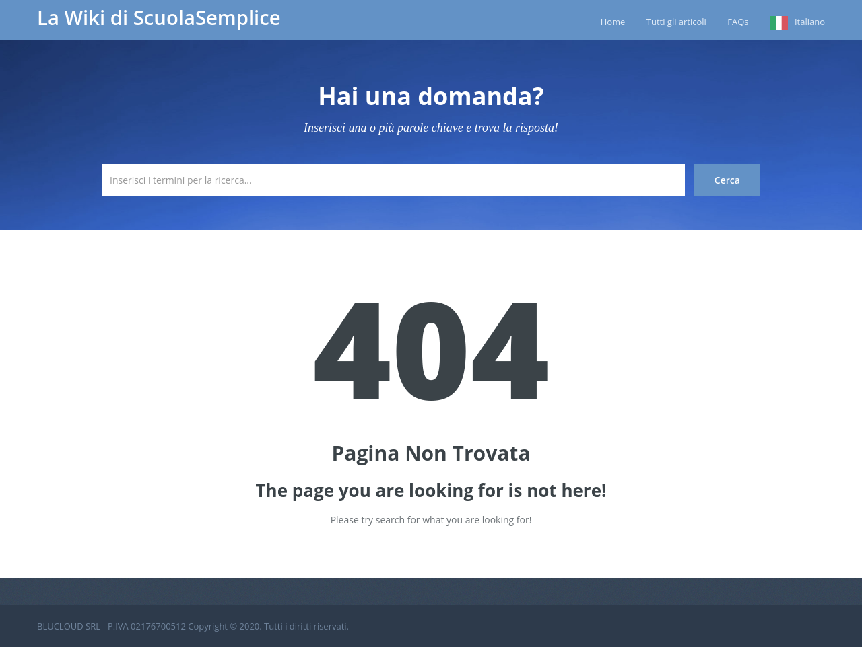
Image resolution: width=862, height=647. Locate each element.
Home (613, 21)
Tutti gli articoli (676, 21)
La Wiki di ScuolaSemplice (159, 17)
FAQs (737, 21)
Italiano (810, 21)
